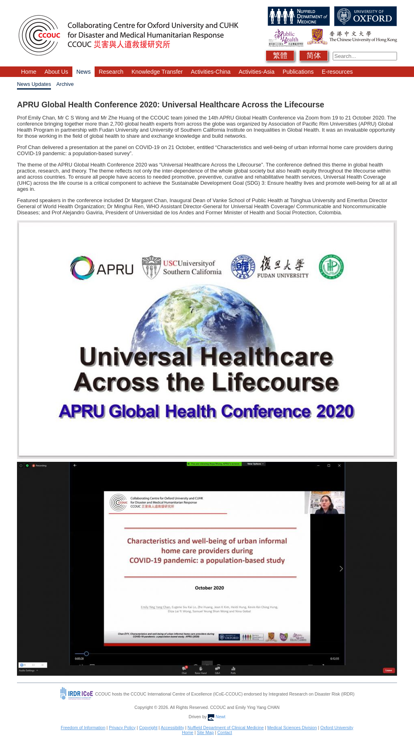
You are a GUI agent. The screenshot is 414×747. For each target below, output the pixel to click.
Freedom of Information (83, 727)
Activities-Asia (257, 71)
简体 (313, 55)
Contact (224, 732)
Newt (216, 716)
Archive (65, 84)
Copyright (148, 727)
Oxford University (336, 727)
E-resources (337, 71)
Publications (298, 71)
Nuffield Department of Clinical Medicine (226, 727)
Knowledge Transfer (157, 71)
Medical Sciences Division (292, 727)
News (83, 71)
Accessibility (172, 727)
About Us (56, 71)
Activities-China (210, 71)
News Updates (34, 84)
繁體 (280, 55)
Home (28, 71)
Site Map (205, 732)
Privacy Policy (122, 727)
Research (111, 71)
